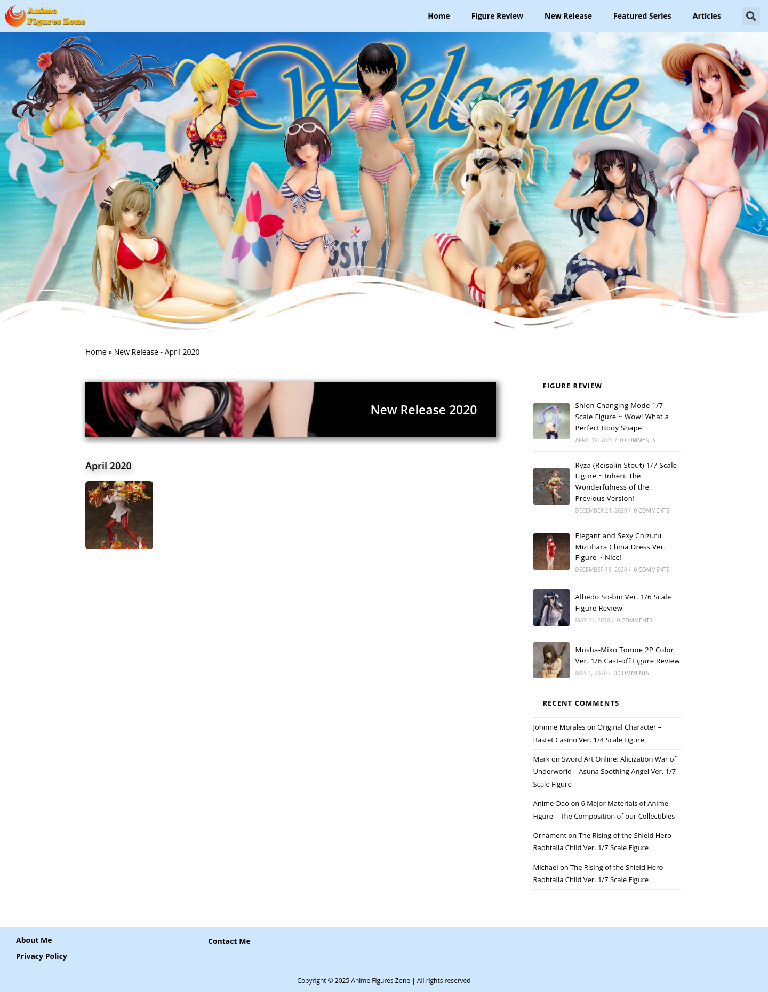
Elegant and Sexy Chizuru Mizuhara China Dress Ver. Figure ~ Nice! (620, 547)
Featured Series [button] (642, 16)
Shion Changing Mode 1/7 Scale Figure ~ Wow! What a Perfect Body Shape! (622, 417)
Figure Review (497, 16)
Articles (707, 16)
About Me (34, 940)
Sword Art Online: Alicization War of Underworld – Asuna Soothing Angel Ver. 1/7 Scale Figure (604, 771)
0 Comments (637, 440)
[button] (751, 16)
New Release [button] (568, 16)
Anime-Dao (551, 803)
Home (439, 16)
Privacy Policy (41, 956)
